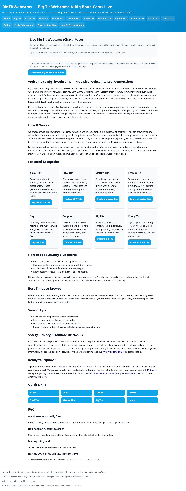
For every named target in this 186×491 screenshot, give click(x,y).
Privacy (106, 351)
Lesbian (88, 373)
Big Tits (17, 18)
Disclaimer (119, 351)
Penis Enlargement (24, 25)
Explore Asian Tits (41, 202)
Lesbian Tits (74, 18)
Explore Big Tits (105, 238)
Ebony (118, 373)
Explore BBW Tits (73, 198)
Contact (33, 481)
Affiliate (24, 481)
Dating (7, 25)
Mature (150, 370)
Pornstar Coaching (47, 25)
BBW (112, 373)
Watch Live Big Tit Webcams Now (47, 72)
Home (7, 18)
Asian (105, 373)
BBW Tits (43, 18)
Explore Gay (38, 242)
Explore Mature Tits (107, 198)
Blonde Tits (121, 18)
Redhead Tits (104, 18)
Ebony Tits (89, 18)
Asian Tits (30, 18)
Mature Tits (58, 18)
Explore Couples (72, 242)
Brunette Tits (137, 18)
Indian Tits (153, 18)
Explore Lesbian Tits (140, 198)
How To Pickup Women (72, 25)
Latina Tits (168, 18)
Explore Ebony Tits (139, 242)
